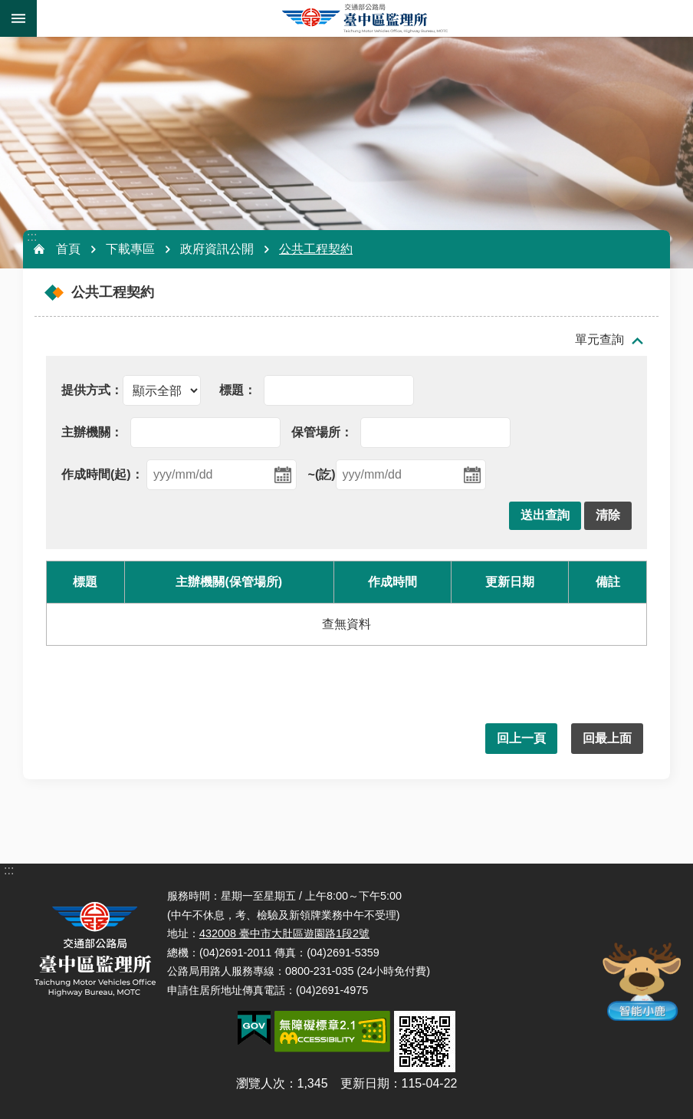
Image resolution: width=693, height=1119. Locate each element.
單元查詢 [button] (599, 339)
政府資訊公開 (217, 248)
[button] (545, 516)
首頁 (68, 248)
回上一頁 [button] (521, 738)
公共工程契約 (316, 248)
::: (32, 236)
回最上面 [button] (607, 738)
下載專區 (130, 248)
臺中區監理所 (365, 18)
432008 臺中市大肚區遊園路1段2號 (284, 933)
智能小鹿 (640, 980)
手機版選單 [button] (18, 18)
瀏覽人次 (260, 1083)
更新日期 (364, 1083)
